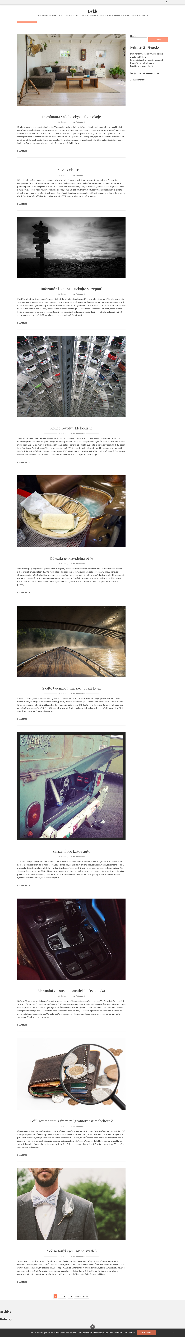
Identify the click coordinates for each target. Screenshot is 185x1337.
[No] (173, 1332)
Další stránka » (81, 1296)
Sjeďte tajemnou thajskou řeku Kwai (71, 688)
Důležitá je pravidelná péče (71, 558)
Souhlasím (147, 1332)
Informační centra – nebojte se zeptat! (71, 288)
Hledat (133, 35)
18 (71, 1296)
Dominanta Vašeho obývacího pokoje (71, 116)
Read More (23, 151)
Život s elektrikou (71, 169)
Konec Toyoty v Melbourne (71, 428)
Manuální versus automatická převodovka (71, 990)
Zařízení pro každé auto (71, 851)
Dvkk (92, 11)
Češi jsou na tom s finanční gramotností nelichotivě (71, 1120)
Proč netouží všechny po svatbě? (71, 1250)
